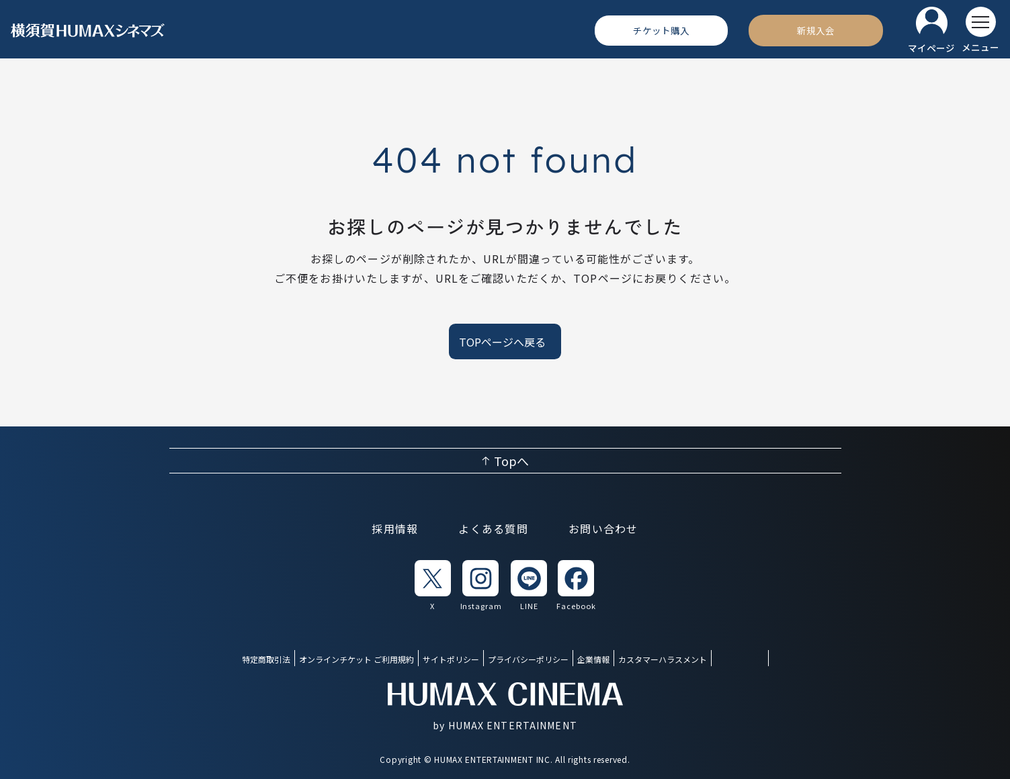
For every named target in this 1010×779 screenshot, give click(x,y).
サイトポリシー (451, 659)
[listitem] (433, 586)
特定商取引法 (266, 659)
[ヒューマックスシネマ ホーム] (88, 31)
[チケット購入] (661, 30)
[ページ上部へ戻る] (505, 460)
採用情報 (395, 528)
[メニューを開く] (980, 30)
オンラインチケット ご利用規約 (356, 659)
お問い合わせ (603, 528)
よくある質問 (493, 528)
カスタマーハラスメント (662, 659)
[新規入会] (816, 30)
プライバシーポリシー (528, 659)
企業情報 (593, 659)
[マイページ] (931, 30)
